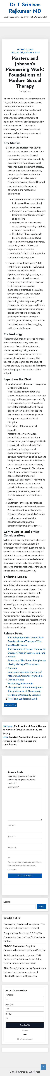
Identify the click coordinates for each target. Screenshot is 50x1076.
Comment (13, 787)
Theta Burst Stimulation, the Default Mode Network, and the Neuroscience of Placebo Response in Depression (25, 972)
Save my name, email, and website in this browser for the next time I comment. (25, 866)
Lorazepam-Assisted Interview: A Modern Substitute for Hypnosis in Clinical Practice (25, 676)
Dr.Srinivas (25, 91)
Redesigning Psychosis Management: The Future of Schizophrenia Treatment (24, 926)
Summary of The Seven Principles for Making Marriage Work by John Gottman (27, 664)
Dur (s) (8, 1014)
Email (11, 836)
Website (12, 847)
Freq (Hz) (9, 1004)
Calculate (25, 1025)
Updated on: (25, 51)
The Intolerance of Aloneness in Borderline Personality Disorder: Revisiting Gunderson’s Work (24, 695)
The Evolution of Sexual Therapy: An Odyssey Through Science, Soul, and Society (27, 653)
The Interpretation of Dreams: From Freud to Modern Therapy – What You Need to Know (26, 641)
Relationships (10, 705)
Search (7, 901)
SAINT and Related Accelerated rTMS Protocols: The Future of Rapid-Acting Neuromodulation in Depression (23, 959)
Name (11, 825)
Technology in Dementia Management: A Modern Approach (25, 685)
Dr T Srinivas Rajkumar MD (25, 7)
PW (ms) (9, 995)
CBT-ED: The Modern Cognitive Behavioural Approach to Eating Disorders (25, 948)
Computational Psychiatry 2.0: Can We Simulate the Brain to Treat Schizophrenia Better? (24, 937)
